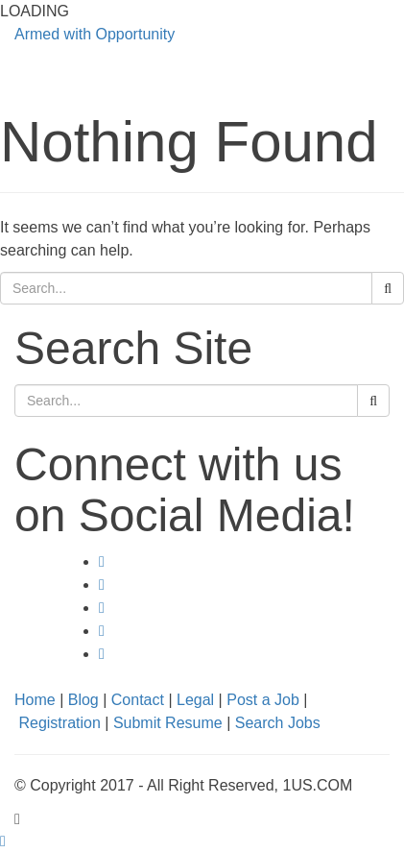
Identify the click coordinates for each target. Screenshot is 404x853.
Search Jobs (278, 723)
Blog (83, 700)
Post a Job (262, 700)
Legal (195, 700)
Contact (137, 700)
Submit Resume (168, 723)
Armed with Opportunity (94, 34)
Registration (59, 723)
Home (35, 700)
